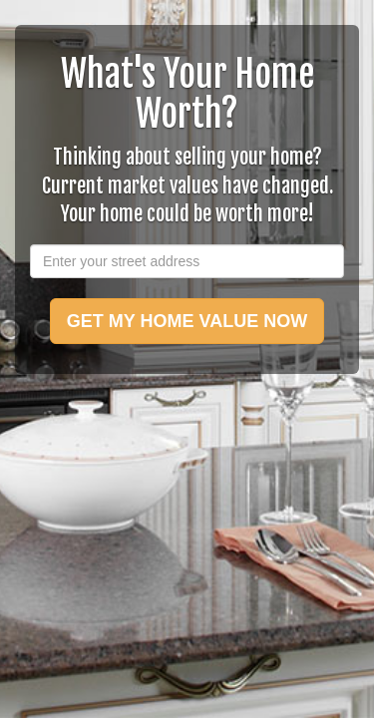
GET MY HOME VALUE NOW (187, 321)
